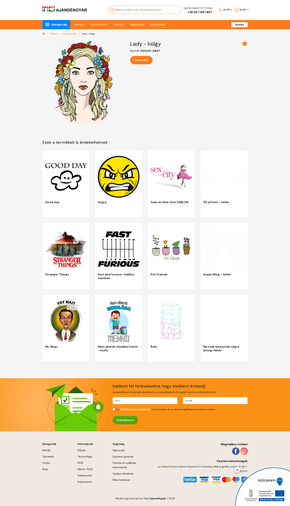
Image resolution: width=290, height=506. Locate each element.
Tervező (79, 24)
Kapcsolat (137, 24)
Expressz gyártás (123, 456)
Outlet (239, 24)
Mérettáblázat (121, 480)
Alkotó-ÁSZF (85, 469)
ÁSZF (80, 463)
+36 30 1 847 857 (200, 12)
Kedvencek (158, 24)
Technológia (84, 456)
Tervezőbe (141, 60)
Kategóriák (59, 24)
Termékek (48, 456)
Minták (54, 33)
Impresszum (84, 481)
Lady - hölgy (88, 33)
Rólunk (81, 450)
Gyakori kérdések (123, 473)
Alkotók (119, 24)
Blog (45, 469)
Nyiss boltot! (99, 24)
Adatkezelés (84, 475)
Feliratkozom (125, 420)
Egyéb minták (69, 33)
